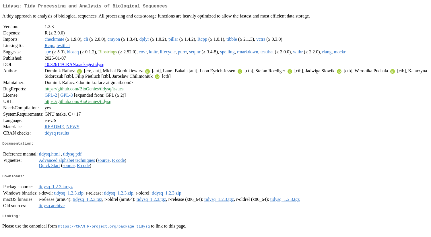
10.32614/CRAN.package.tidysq (74, 65)
